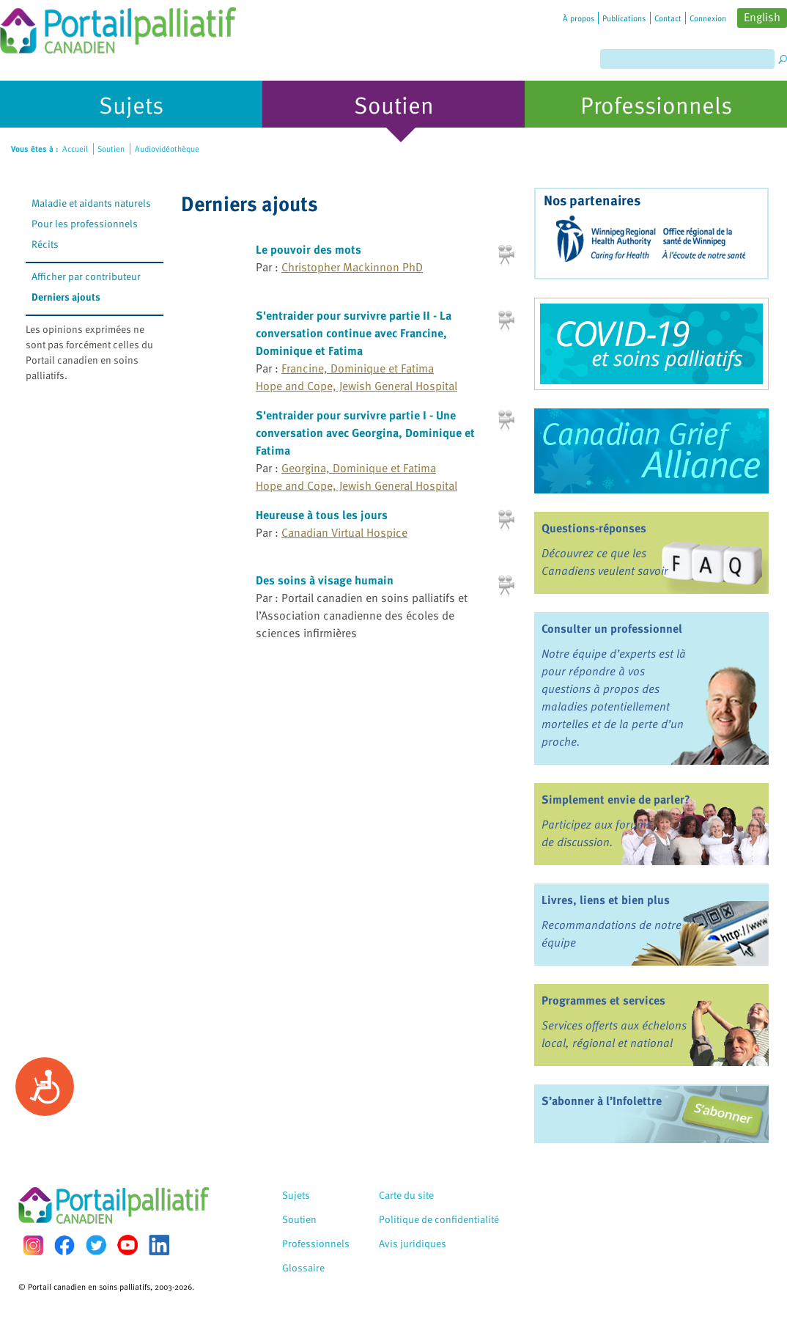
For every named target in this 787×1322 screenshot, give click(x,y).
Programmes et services (603, 1000)
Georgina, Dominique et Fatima (358, 468)
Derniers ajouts (66, 296)
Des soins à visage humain (325, 580)
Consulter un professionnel (612, 628)
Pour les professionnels (85, 223)
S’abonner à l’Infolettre (602, 1100)
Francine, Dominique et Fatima (357, 368)
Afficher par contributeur (86, 276)
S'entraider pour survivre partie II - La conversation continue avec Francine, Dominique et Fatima (353, 332)
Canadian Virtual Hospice (344, 532)
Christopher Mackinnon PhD (352, 267)
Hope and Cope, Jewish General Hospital (356, 385)
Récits (45, 243)
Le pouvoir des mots (308, 249)
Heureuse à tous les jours (322, 515)
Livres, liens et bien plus (606, 899)
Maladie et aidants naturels (91, 202)
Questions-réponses (594, 528)
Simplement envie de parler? (616, 799)
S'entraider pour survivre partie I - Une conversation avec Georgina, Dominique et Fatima (365, 432)
